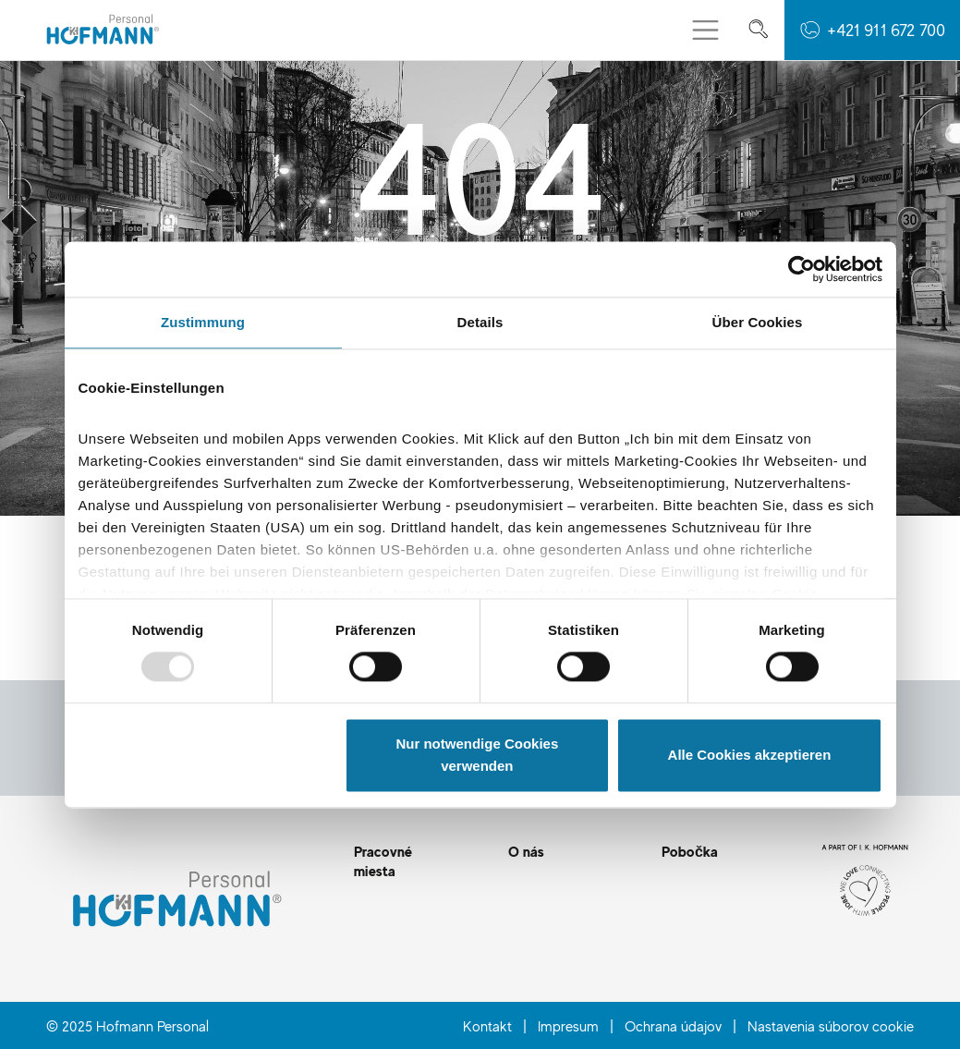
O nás (526, 851)
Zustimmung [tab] (203, 322)
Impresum (568, 1026)
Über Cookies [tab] (757, 322)
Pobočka (690, 851)
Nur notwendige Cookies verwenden (476, 755)
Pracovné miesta (383, 861)
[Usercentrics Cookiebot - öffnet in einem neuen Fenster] (801, 269)
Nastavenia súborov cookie (830, 1026)
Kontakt (487, 1026)
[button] (872, 30)
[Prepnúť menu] (705, 30)
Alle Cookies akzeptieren (750, 754)
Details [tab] (480, 322)
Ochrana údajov (673, 1026)
